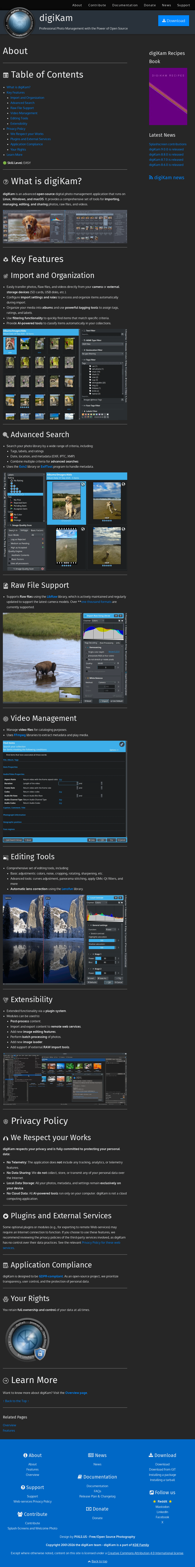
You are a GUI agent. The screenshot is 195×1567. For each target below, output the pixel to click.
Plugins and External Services (30, 139)
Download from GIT (162, 1469)
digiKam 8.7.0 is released (166, 159)
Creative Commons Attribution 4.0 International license (145, 1553)
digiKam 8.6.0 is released (166, 165)
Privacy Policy (16, 129)
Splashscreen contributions (167, 144)
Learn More (14, 155)
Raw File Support (22, 108)
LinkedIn (162, 1512)
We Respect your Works (26, 134)
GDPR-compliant (51, 1276)
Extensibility (18, 123)
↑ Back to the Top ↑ (16, 1401)
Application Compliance (26, 144)
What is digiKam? (18, 87)
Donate (150, 5)
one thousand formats (96, 602)
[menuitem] (77, 5)
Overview (9, 1425)
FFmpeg (20, 735)
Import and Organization (27, 98)
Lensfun (67, 889)
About (77, 5)
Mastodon (162, 1507)
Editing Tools (19, 118)
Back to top (99, 1561)
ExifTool (47, 466)
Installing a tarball (162, 1480)
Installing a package (162, 1475)
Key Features (16, 92)
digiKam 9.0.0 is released (166, 149)
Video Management (24, 113)
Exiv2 (23, 466)
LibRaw (52, 596)
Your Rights (18, 149)
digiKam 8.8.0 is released (166, 154)
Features (9, 1430)
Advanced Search (22, 103)
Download (162, 1464)
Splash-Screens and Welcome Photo (32, 1528)
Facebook (162, 1517)
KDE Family (141, 1545)
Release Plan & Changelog (97, 1496)
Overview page (76, 1393)
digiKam (56, 17)
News (166, 5)
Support (183, 5)
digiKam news (166, 178)
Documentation (125, 5)
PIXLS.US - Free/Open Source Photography (104, 1537)
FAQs (97, 1491)
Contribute (97, 5)
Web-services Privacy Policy (33, 1501)
